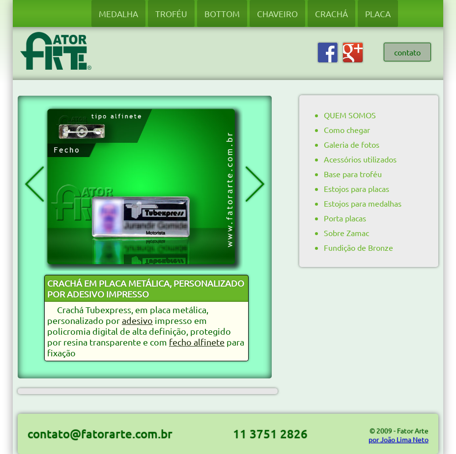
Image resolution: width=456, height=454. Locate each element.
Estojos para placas (356, 188)
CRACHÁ (331, 13)
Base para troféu (353, 174)
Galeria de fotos (351, 144)
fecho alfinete (197, 342)
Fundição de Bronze (358, 247)
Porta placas (345, 218)
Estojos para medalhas (362, 203)
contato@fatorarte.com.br (100, 433)
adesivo (137, 320)
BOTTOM (222, 13)
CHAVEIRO (277, 13)
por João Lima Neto (398, 439)
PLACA (378, 13)
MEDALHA (118, 13)
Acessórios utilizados (360, 159)
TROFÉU (171, 13)
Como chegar (347, 129)
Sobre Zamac (346, 233)
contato (407, 52)
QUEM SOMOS (350, 115)
